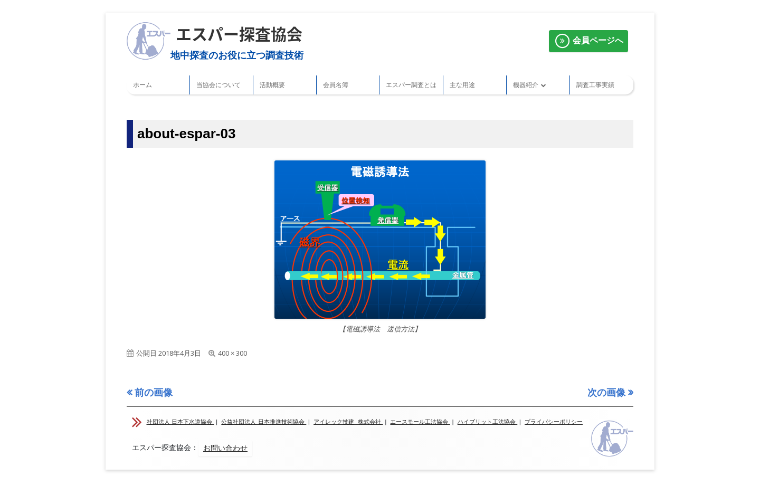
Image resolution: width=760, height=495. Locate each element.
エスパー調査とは (411, 84)
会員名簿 (335, 84)
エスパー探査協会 (239, 33)
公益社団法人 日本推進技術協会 (263, 421)
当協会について (218, 84)
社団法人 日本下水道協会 (180, 421)
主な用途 (462, 84)
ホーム (142, 84)
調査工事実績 (595, 84)
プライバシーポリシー (554, 421)
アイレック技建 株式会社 (348, 421)
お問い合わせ (225, 448)
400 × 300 (232, 353)
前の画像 (154, 392)
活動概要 (272, 84)
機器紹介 (525, 84)
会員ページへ (588, 41)
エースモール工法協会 (420, 421)
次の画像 (606, 392)
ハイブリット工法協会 (488, 421)
